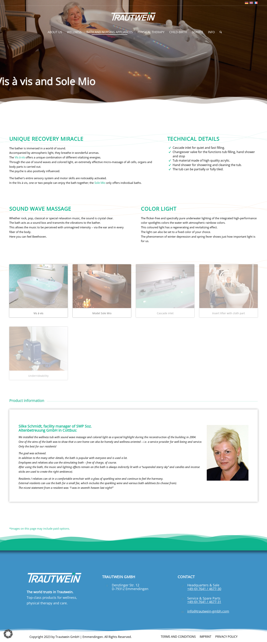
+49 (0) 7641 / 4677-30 (204, 589)
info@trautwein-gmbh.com (208, 611)
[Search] (219, 32)
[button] (8, 634)
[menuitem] (55, 32)
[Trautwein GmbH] (133, 16)
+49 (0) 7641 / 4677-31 (204, 602)
